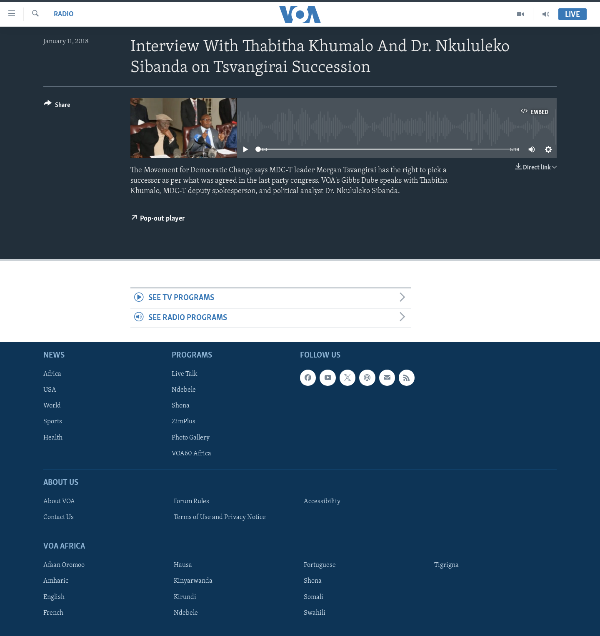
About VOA (59, 501)
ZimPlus (183, 422)
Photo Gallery (191, 438)
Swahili (314, 613)
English (54, 597)
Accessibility (322, 501)
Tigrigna (446, 565)
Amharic (55, 581)
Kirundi (185, 597)
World (52, 406)
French (53, 613)
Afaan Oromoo (64, 565)
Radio (64, 14)
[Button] (57, 106)
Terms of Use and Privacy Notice (220, 517)
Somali (313, 597)
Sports (52, 422)
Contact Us (58, 517)
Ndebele (184, 390)
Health (52, 438)
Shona (181, 406)
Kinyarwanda (193, 581)
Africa (52, 374)
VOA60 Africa (191, 453)
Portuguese (320, 565)
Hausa (183, 565)
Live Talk (185, 374)
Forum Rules (191, 501)
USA (49, 390)
